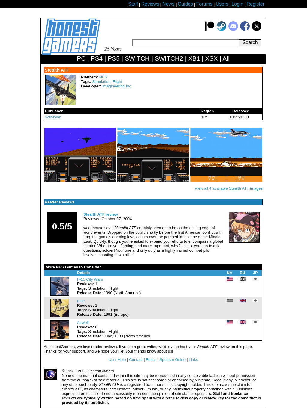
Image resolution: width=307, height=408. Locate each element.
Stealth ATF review (100, 214)
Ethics (151, 359)
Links (193, 359)
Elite (81, 301)
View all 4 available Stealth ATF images (229, 188)
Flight (117, 81)
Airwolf (83, 322)
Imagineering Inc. (117, 86)
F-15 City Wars (90, 279)
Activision (53, 117)
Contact (135, 359)
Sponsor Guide (172, 359)
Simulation (101, 81)
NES (103, 77)
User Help (117, 359)
